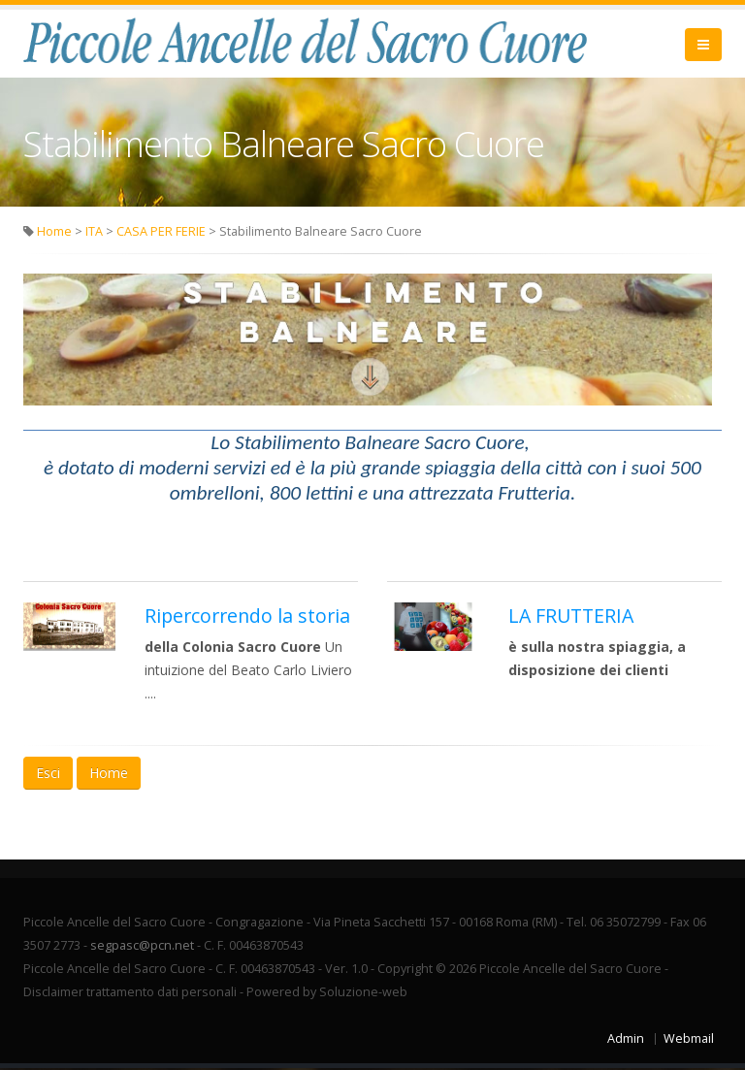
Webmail (689, 1040)
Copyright (405, 970)
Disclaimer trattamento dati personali (130, 994)
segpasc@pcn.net (142, 947)
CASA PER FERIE (161, 233)
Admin (625, 1040)
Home (54, 233)
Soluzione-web (363, 994)
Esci (48, 774)
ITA (94, 233)
